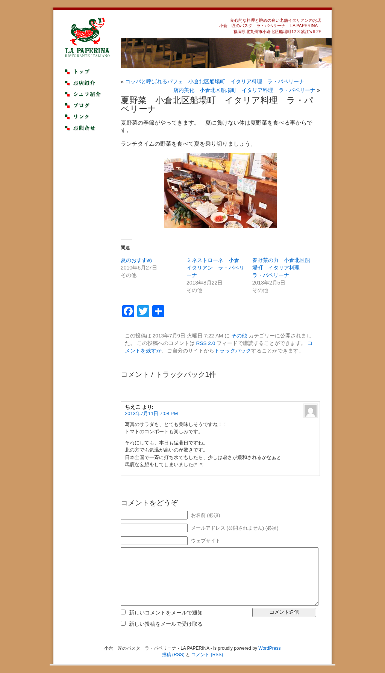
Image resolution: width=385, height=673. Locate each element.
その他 (239, 336)
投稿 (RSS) (173, 654)
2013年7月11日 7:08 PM (151, 413)
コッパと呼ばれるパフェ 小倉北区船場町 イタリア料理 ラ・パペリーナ (214, 81)
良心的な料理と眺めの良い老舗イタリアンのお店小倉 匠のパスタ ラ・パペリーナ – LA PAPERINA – (270, 23)
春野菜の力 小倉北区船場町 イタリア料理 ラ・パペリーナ (281, 267)
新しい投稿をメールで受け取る (166, 624)
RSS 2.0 (205, 343)
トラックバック (232, 351)
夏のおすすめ (136, 260)
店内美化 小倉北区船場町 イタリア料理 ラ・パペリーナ (244, 90)
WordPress (269, 648)
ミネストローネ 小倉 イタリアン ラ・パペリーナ (215, 267)
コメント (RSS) (207, 654)
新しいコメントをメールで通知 (166, 613)
